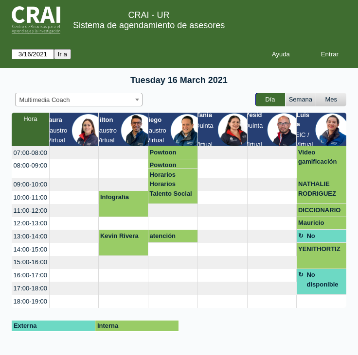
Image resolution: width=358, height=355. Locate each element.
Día (270, 99)
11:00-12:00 (30, 210)
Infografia (114, 197)
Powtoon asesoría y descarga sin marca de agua (172, 154)
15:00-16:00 (30, 262)
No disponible (322, 237)
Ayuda (281, 54)
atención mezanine (164, 237)
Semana (300, 99)
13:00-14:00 (30, 236)
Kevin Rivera (119, 235)
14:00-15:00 (30, 249)
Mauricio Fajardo (311, 224)
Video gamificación (317, 157)
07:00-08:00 (30, 152)
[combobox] (79, 99)
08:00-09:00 (30, 165)
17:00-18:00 (30, 288)
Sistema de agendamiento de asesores (149, 25)
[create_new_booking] (74, 152)
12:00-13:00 (30, 223)
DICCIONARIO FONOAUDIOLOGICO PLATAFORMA (319, 211)
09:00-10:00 (30, 184)
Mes (331, 99)
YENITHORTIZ (319, 249)
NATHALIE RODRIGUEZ (317, 188)
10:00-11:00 (30, 197)
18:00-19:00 (30, 301)
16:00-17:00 (30, 275)
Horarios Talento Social (171, 174)
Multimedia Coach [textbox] (44, 99)
